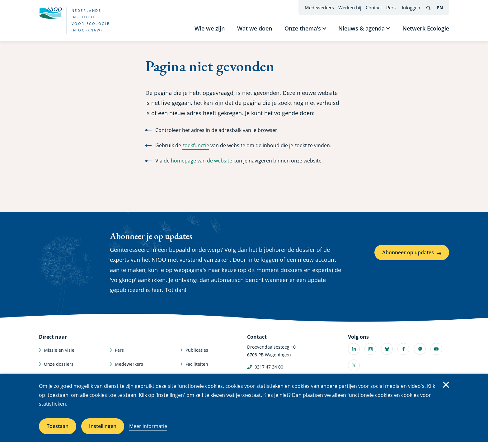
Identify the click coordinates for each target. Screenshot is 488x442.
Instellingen (102, 426)
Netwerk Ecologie (425, 28)
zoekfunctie (195, 145)
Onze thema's (302, 28)
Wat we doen (254, 28)
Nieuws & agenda (361, 28)
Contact (374, 7)
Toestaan (57, 426)
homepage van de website (201, 160)
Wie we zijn (210, 28)
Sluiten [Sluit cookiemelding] (446, 385)
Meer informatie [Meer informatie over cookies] (148, 426)
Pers (391, 7)
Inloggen (411, 7)
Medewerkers (319, 7)
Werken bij (349, 7)
